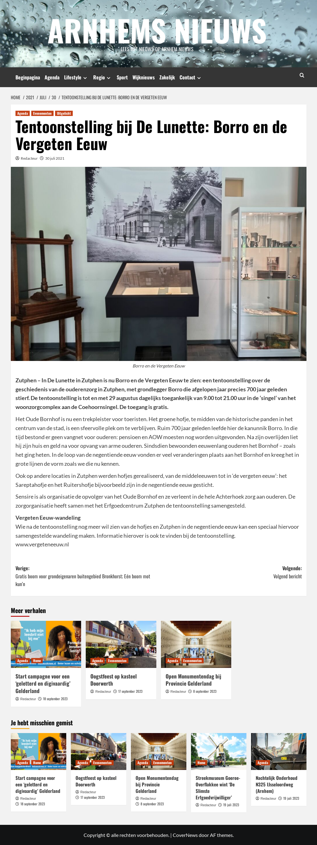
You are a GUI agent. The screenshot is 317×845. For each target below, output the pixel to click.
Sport (122, 77)
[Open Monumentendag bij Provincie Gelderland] (196, 644)
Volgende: (230, 572)
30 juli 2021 (54, 158)
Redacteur (29, 158)
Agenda (52, 77)
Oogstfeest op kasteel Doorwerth (113, 679)
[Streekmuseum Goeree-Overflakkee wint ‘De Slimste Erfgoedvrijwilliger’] (218, 751)
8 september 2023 (204, 690)
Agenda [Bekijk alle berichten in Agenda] (22, 112)
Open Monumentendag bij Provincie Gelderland (193, 679)
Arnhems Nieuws (157, 29)
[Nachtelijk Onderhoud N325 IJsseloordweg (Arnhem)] (278, 751)
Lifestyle (76, 77)
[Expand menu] (85, 77)
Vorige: (87, 576)
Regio (102, 77)
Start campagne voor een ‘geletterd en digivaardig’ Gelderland (42, 683)
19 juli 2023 (231, 804)
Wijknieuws (143, 77)
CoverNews (185, 835)
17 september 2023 (130, 690)
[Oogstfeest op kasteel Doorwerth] (121, 644)
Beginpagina (27, 77)
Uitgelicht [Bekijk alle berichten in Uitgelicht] (64, 112)
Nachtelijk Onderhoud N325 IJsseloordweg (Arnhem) (276, 784)
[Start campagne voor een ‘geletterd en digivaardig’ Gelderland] (46, 644)
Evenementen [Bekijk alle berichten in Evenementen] (42, 112)
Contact (191, 77)
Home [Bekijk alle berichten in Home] (37, 660)
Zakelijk (167, 77)
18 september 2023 (55, 698)
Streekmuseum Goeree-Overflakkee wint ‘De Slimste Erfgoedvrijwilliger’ (218, 787)
